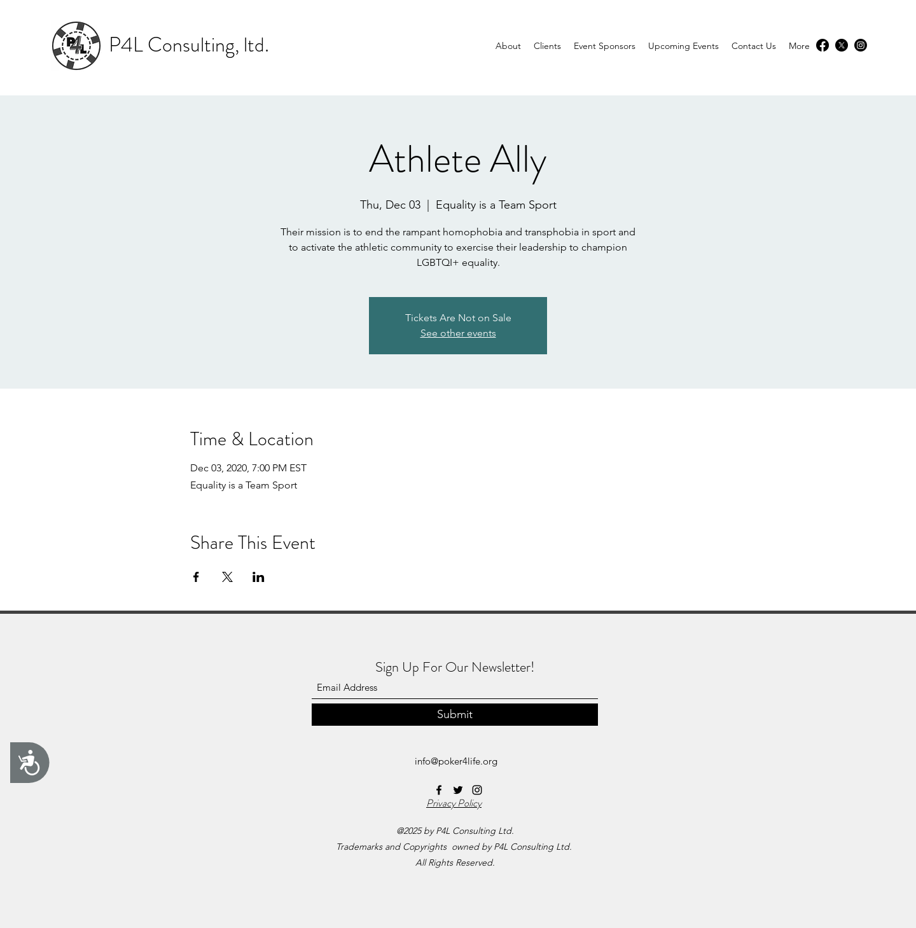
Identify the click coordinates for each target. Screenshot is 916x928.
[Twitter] (841, 45)
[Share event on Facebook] (196, 577)
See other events (458, 333)
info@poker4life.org (456, 761)
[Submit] (455, 714)
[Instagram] (860, 45)
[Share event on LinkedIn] (259, 577)
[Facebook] (822, 45)
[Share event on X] (227, 577)
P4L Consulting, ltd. (189, 44)
